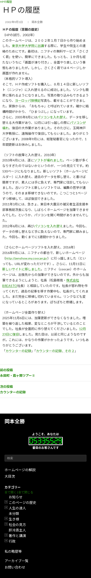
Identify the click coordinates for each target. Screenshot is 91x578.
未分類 (14, 513)
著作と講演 (17, 536)
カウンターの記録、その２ (55, 351)
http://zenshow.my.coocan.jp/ (26, 258)
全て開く (11, 492)
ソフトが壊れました (48, 160)
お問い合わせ (15, 567)
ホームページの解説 (20, 470)
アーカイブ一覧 (16, 561)
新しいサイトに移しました (21, 269)
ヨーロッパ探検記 (28, 100)
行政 (12, 541)
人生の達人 (17, 508)
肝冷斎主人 (17, 530)
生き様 (14, 519)
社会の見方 (17, 525)
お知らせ (15, 497)
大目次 (10, 476)
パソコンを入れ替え (51, 117)
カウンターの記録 (18, 351)
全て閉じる (25, 492)
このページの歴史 (22, 502)
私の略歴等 (13, 551)
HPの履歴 (6, 1)
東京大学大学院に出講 (28, 46)
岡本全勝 (15, 421)
